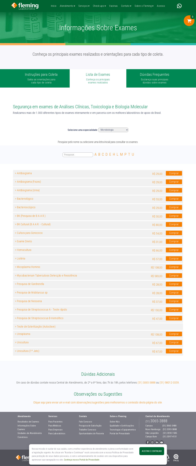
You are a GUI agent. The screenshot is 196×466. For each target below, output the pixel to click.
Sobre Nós (115, 421)
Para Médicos (54, 425)
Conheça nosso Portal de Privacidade (82, 459)
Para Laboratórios (56, 433)
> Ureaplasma (22, 334)
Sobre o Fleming (143, 5)
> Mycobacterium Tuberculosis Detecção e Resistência (46, 275)
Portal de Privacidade (120, 433)
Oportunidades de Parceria (91, 433)
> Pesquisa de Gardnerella (29, 284)
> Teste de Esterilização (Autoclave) (35, 326)
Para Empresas (55, 429)
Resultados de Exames (28, 421)
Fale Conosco (85, 421)
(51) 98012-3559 (169, 382)
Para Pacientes (55, 421)
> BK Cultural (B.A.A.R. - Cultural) (33, 224)
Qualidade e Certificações (122, 425)
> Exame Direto (23, 241)
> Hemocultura (23, 249)
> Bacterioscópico (25, 207)
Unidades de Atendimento (30, 433)
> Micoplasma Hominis (27, 266)
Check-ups (98, 5)
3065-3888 (156, 421)
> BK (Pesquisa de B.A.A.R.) (30, 215)
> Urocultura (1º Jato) (27, 351)
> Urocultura (21, 342)
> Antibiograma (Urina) (27, 190)
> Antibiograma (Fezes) (28, 181)
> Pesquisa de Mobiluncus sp (31, 292)
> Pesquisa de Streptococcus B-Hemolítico (39, 318)
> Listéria (20, 258)
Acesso (161, 5)
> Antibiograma (23, 173)
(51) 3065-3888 (146, 382)
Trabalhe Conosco (87, 429)
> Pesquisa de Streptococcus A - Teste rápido (41, 309)
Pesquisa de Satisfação (90, 425)
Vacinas (113, 5)
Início (54, 5)
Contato (125, 5)
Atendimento (66, 5)
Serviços (83, 5)
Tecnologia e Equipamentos (123, 429)
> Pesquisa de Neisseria (28, 301)
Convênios (23, 437)
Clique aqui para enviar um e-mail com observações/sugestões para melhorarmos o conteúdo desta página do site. (98, 402)
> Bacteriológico (24, 198)
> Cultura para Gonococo (29, 232)
